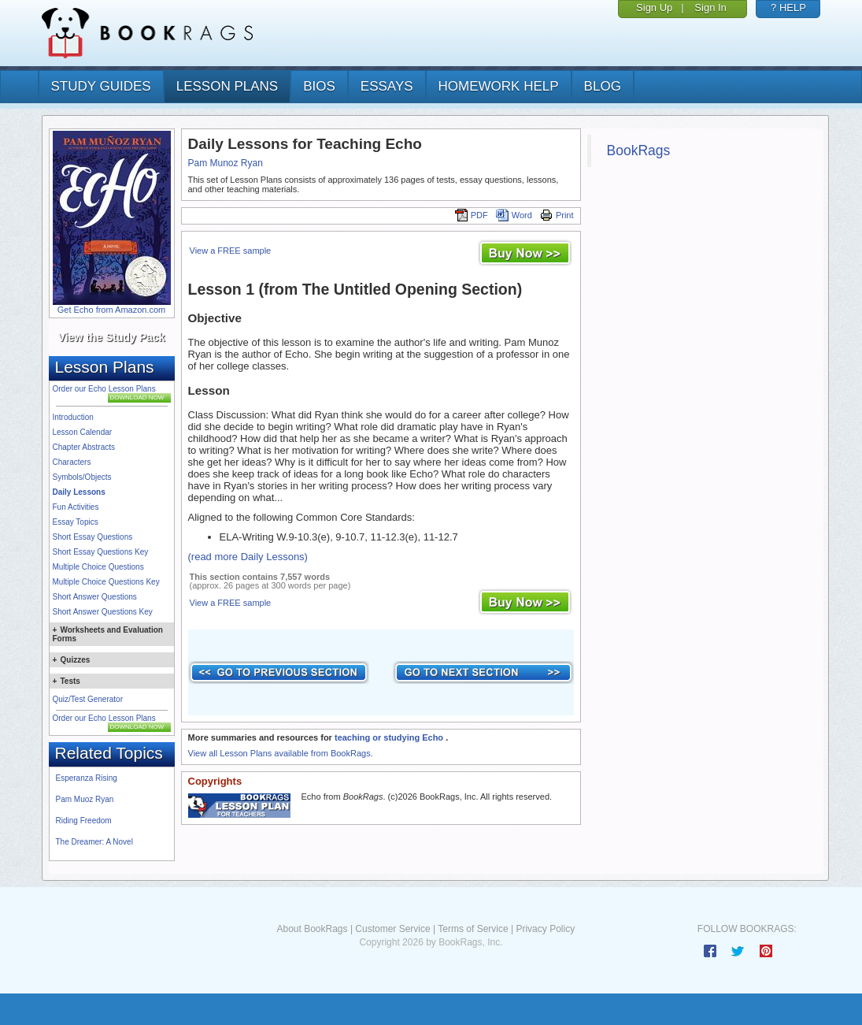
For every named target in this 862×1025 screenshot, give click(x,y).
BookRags (639, 150)
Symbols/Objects (82, 477)
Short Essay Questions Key (101, 552)
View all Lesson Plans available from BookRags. (280, 753)
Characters (72, 462)
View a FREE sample (231, 250)
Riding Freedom (84, 820)
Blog (602, 86)
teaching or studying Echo (390, 737)
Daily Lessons (79, 492)
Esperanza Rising (86, 778)
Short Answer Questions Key (103, 611)
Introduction (73, 417)
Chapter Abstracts (84, 447)
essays (387, 86)
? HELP (788, 7)
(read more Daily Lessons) (248, 557)
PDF (471, 215)
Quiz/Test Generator (88, 699)
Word (514, 215)
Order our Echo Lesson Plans (104, 388)
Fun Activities (76, 507)
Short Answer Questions (95, 596)
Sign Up (654, 7)
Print (557, 215)
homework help (498, 86)
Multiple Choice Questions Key (106, 581)
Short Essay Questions (93, 537)
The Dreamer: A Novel (94, 841)
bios (319, 86)
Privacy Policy (545, 928)
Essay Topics (75, 522)
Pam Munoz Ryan (225, 163)
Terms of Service (473, 928)
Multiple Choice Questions (98, 567)
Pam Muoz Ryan (85, 799)
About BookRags (311, 928)
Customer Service (392, 928)
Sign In (710, 7)
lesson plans (227, 86)
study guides (101, 86)
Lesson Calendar (83, 432)
